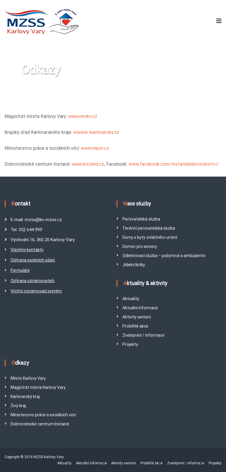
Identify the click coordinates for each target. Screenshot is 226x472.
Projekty (130, 344)
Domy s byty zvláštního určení (149, 237)
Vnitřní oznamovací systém (36, 291)
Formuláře (20, 270)
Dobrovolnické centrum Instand (40, 424)
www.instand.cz (88, 164)
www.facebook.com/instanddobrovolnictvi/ (174, 164)
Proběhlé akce (135, 326)
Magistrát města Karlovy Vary (38, 387)
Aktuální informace (140, 307)
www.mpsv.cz (95, 148)
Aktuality (130, 298)
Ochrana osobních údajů (33, 260)
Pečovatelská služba (141, 219)
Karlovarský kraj (25, 396)
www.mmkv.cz (82, 116)
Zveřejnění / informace (143, 335)
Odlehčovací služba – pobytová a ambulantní (163, 255)
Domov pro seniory (139, 246)
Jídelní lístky (133, 264)
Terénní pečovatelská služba (148, 228)
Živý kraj (18, 405)
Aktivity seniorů (136, 317)
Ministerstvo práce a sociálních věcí (43, 414)
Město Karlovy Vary (28, 378)
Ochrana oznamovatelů (32, 280)
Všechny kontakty (27, 249)
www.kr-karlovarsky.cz (96, 132)
